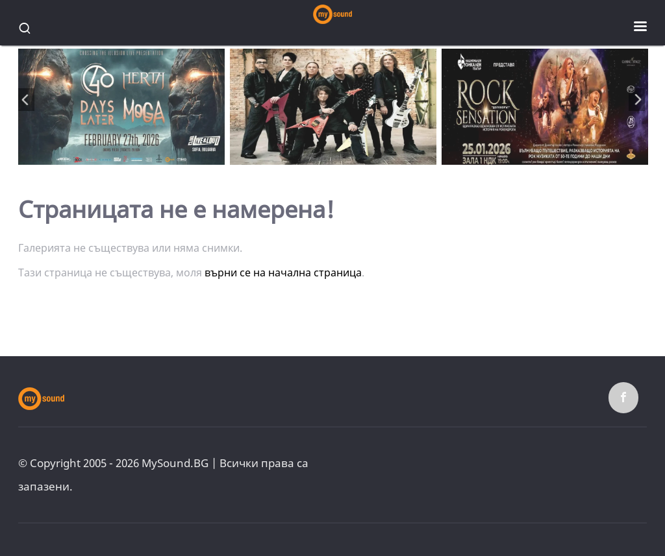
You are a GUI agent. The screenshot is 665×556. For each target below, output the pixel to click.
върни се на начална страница (283, 272)
